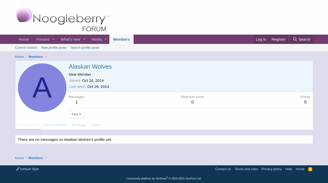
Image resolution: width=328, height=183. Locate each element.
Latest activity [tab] (55, 125)
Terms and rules (246, 169)
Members (121, 39)
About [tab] (96, 125)
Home (24, 39)
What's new (70, 39)
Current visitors (26, 47)
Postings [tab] (79, 125)
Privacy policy (272, 169)
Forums (43, 39)
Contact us (223, 169)
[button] (53, 39)
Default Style (27, 169)
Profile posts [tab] (28, 125)
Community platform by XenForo (164, 178)
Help (288, 169)
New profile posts (53, 47)
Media (96, 39)
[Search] (301, 39)
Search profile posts (84, 47)
